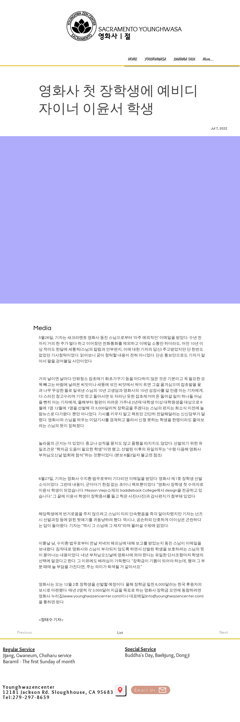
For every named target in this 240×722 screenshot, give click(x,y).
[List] (120, 632)
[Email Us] (150, 690)
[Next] (215, 632)
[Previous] (33, 632)
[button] (155, 59)
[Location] (120, 690)
